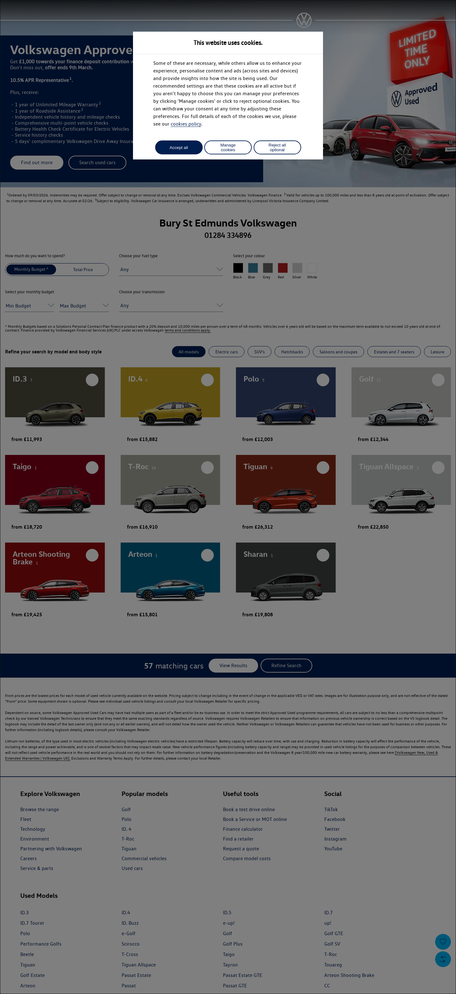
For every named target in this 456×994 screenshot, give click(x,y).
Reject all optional (277, 147)
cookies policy (186, 124)
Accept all (179, 147)
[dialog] (228, 497)
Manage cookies (228, 147)
